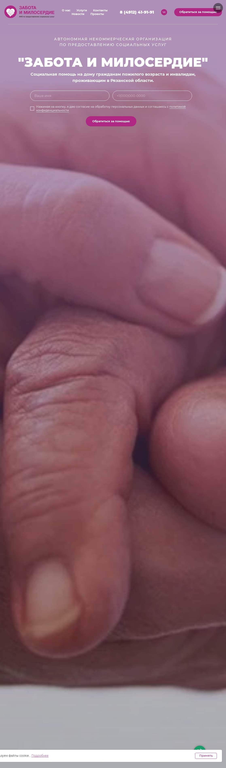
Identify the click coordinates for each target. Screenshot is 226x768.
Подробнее (40, 755)
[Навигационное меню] (218, 7)
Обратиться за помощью (111, 121)
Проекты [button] (97, 14)
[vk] (164, 12)
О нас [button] (66, 10)
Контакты (100, 10)
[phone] (152, 96)
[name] (70, 96)
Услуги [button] (81, 10)
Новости (78, 14)
